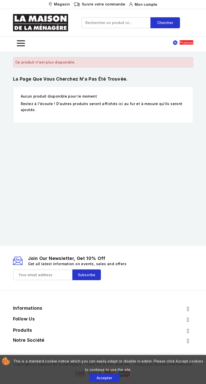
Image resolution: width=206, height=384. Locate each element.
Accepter (104, 378)
